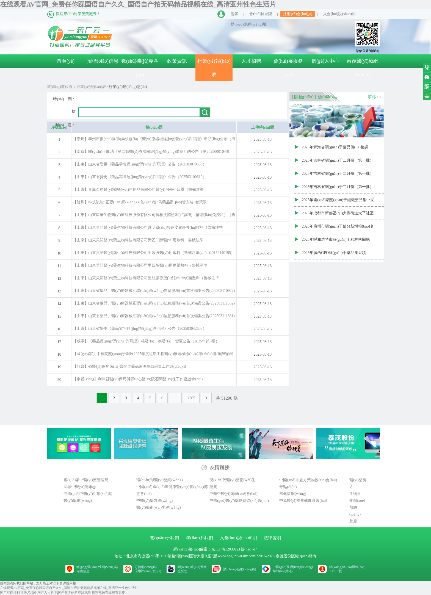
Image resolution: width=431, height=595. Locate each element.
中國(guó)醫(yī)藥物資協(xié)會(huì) (239, 501)
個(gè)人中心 (325, 61)
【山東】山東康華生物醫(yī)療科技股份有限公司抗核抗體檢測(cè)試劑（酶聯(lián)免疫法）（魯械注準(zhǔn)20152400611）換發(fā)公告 (154, 216)
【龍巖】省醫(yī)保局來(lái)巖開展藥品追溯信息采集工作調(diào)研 (129, 366)
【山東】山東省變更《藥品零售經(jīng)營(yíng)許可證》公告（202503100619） (139, 177)
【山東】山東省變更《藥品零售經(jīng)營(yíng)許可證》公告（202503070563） (139, 164)
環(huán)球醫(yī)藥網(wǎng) (159, 480)
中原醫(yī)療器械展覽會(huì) (303, 501)
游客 (234, 14)
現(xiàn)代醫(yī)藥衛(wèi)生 (232, 480)
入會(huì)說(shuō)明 (339, 14)
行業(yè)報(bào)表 (214, 67)
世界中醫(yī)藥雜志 (79, 487)
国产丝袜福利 (10, 592)
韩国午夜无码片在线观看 (73, 592)
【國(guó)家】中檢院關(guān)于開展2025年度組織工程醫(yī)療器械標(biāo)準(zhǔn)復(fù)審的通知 (153, 355)
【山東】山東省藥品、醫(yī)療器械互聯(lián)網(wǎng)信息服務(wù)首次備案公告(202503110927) (154, 291)
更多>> (374, 97)
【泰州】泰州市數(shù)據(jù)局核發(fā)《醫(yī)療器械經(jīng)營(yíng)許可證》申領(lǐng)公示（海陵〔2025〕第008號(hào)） (154, 140)
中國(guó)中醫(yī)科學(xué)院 (87, 494)
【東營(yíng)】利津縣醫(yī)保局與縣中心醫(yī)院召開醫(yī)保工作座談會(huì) (138, 379)
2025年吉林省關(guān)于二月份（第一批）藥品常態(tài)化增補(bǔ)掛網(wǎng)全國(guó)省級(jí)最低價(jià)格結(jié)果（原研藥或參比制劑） (338, 189)
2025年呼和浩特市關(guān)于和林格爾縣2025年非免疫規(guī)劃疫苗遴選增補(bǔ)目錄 (338, 241)
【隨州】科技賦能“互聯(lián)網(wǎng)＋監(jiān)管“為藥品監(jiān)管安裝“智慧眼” (140, 202)
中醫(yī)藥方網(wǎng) (154, 501)
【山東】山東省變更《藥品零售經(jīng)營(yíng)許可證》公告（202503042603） (139, 328)
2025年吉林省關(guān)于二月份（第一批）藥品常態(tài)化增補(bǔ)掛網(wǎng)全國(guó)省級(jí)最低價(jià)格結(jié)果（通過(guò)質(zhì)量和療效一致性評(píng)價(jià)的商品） (338, 175)
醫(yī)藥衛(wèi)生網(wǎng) (158, 507)
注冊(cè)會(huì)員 (297, 14)
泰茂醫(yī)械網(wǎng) (362, 67)
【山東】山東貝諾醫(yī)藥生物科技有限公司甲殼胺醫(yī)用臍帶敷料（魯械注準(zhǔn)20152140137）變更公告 (140, 267)
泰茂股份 (283, 556)
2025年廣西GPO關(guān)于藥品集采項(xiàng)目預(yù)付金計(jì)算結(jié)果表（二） (334, 255)
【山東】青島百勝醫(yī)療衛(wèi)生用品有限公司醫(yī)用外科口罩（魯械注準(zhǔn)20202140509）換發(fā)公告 (138, 191)
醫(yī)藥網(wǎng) (77, 501)
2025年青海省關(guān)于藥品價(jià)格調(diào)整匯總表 (335, 149)
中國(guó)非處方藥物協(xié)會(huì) (308, 480)
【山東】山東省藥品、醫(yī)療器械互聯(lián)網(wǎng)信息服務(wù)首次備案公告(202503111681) (154, 316)
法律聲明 (272, 537)
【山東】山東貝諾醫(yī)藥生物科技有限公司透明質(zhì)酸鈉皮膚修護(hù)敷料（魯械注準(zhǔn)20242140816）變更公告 (148, 229)
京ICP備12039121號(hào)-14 (234, 549)
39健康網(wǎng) (292, 494)
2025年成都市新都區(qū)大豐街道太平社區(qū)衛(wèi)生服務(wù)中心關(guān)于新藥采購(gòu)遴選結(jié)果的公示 (339, 215)
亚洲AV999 (29, 592)
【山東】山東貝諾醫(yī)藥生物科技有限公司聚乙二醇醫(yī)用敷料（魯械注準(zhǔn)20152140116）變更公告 (138, 241)
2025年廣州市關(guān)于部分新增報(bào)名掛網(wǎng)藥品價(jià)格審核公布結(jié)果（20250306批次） (338, 228)
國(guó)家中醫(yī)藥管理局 (85, 480)
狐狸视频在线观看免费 (108, 592)
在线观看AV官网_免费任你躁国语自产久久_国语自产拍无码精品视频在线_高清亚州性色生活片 (138, 4)
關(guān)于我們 (165, 537)
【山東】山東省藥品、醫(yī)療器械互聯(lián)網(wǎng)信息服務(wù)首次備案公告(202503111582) (154, 303)
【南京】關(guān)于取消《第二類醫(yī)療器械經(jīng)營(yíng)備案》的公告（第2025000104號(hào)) (151, 153)
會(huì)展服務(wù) (288, 67)
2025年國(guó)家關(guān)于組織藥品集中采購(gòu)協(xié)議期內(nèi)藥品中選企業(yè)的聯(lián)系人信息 (338, 202)
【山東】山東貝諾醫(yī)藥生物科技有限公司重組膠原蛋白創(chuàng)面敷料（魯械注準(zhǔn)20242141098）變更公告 (146, 279)
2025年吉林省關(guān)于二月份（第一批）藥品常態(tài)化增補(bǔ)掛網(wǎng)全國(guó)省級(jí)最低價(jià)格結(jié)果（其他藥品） (338, 162)
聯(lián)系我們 (199, 537)
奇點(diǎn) (288, 487)
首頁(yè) (65, 61)
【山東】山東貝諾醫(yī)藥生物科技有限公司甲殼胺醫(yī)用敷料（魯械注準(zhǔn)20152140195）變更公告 (154, 254)
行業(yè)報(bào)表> (92, 87)
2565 (191, 398)
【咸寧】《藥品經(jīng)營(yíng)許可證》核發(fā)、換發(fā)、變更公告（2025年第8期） (146, 341)
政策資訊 (177, 61)
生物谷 (355, 494)
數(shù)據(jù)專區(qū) (139, 67)
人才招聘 (251, 61)
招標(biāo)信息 (102, 61)
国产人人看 (45, 592)
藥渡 (213, 487)
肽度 (353, 521)
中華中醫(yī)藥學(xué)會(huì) (233, 494)
